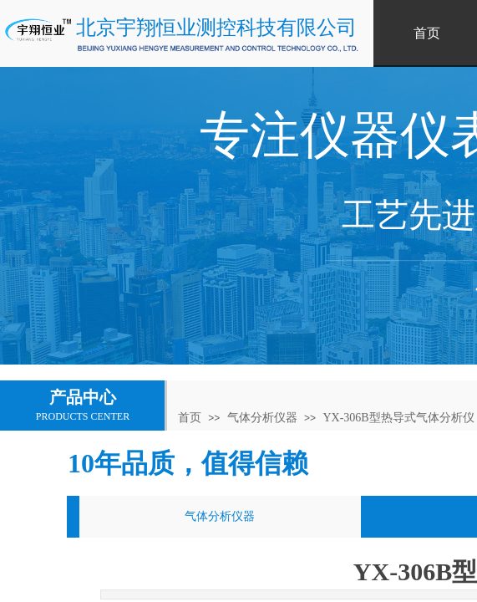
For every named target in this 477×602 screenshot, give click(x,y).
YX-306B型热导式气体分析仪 (398, 417)
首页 (189, 417)
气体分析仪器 (262, 417)
